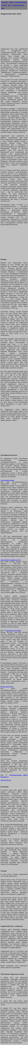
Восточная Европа (21, 2)
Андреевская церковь (7, 480)
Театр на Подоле (6, 780)
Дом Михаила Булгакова (13, 630)
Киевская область (18, 5)
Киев (2, 8)
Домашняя (4, 2)
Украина (3, 5)
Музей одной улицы (7, 686)
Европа (11, 2)
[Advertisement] (14, 32)
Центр (10, 5)
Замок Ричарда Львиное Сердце (11, 560)
